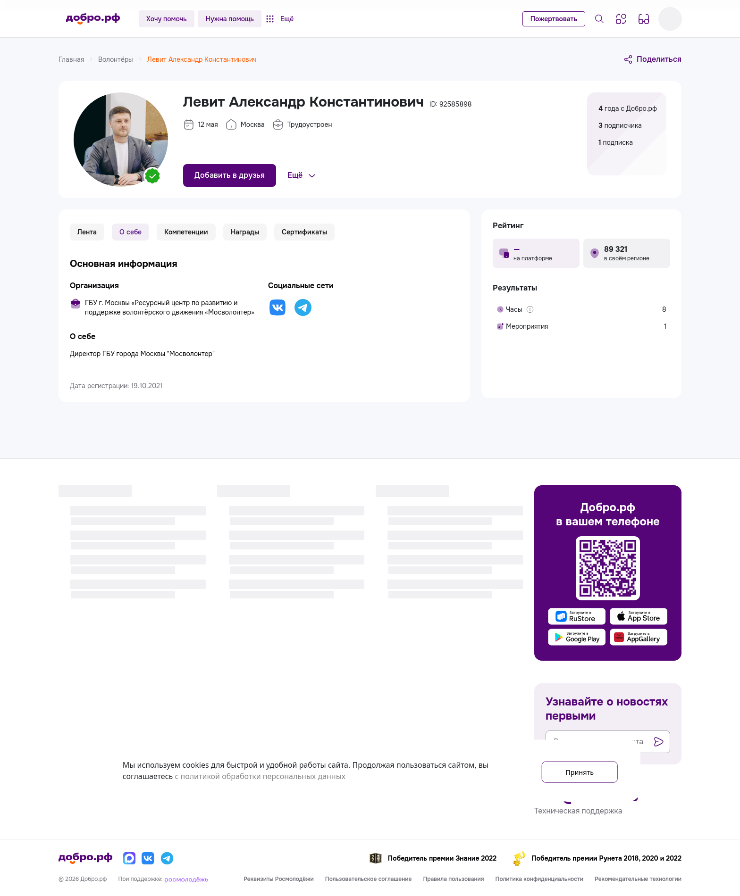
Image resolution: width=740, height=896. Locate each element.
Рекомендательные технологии (638, 879)
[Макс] (129, 858)
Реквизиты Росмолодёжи (279, 879)
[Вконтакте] (148, 858)
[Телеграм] (167, 858)
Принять (574, 770)
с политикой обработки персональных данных (260, 776)
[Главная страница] (93, 19)
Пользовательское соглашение (368, 879)
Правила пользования (453, 879)
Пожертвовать (553, 19)
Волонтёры (120, 59)
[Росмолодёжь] (186, 879)
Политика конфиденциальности (540, 879)
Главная (76, 59)
